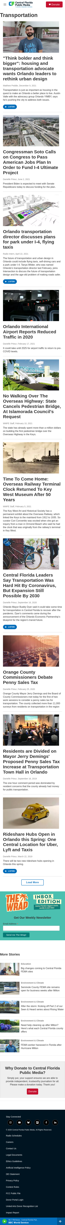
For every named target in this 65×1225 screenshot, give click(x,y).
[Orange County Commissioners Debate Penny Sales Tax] (31, 650)
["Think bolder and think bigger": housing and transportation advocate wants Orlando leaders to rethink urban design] (31, 36)
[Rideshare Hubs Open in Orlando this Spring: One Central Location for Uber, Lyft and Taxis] (31, 813)
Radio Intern (8, 254)
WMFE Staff (8, 423)
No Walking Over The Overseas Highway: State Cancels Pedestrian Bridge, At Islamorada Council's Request (32, 406)
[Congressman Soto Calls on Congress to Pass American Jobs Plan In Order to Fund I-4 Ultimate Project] (31, 130)
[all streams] (61, 1221)
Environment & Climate (32, 983)
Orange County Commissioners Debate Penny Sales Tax (28, 677)
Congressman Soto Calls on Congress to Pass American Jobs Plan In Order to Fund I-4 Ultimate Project (30, 162)
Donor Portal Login (14, 1200)
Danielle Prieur (10, 179)
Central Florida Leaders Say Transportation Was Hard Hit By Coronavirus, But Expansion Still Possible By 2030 (29, 585)
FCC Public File (13, 1193)
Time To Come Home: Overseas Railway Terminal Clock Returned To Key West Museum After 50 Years (32, 489)
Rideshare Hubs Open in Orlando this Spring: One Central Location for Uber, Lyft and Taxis (30, 842)
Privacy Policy (12, 1181)
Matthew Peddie (10, 85)
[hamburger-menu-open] (4, 4)
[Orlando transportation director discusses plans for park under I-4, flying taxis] (31, 210)
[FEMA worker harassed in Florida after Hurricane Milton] (9, 1045)
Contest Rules (12, 1187)
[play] (4, 1221)
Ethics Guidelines (14, 1161)
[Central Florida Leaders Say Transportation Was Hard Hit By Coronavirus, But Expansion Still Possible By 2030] (31, 554)
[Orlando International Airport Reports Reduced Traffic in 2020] (31, 305)
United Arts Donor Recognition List (22, 1206)
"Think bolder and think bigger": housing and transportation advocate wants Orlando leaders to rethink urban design (29, 68)
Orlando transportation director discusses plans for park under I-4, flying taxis (29, 239)
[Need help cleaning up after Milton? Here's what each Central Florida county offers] (9, 1026)
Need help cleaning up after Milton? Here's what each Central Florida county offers (42, 1028)
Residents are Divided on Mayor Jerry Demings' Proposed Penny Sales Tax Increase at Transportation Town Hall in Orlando (31, 761)
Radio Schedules (14, 1136)
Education (26, 964)
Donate (55, 4)
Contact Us (11, 1148)
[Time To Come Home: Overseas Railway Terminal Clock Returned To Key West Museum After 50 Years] (31, 457)
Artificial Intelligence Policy (18, 1168)
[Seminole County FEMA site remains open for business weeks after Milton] (9, 988)
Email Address (10, 923)
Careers (9, 1142)
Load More (32, 882)
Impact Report (12, 1213)
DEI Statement (13, 1174)
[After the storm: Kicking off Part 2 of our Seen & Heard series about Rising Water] (9, 1007)
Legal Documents (14, 1155)
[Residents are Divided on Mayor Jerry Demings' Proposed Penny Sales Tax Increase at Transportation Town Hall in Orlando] (31, 730)
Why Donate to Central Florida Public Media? (32, 1070)
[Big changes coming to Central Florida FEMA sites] (9, 969)
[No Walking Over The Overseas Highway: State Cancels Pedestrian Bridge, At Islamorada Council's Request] (31, 374)
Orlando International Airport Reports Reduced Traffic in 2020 (29, 331)
